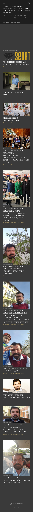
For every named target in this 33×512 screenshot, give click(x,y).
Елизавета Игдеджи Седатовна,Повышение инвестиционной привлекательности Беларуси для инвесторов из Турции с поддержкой (16, 317)
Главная (6, 22)
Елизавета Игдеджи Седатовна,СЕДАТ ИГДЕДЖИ (16, 396)
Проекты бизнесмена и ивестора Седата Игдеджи (16, 63)
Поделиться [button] (6, 66)
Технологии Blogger (16, 504)
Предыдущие (26, 492)
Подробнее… (15, 22)
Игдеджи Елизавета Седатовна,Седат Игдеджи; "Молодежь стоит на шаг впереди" (14, 428)
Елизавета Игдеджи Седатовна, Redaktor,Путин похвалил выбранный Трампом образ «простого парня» (16, 156)
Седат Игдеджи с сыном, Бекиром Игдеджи (15, 370)
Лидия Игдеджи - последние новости (13, 119)
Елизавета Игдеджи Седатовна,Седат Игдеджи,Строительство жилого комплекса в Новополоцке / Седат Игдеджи (15, 214)
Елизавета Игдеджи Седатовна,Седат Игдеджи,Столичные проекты (13, 270)
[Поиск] (29, 2)
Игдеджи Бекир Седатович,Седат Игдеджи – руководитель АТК (16, 480)
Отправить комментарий (17, 66)
